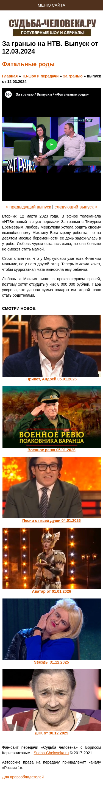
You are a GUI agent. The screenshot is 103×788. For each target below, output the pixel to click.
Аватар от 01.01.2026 (51, 591)
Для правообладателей (23, 777)
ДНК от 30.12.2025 (51, 733)
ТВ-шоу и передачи (40, 76)
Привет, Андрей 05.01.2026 (51, 379)
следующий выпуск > (76, 207)
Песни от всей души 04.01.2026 (51, 520)
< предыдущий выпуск (28, 207)
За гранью (73, 76)
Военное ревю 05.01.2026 (51, 450)
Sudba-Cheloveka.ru (51, 753)
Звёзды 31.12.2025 (51, 662)
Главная (10, 76)
